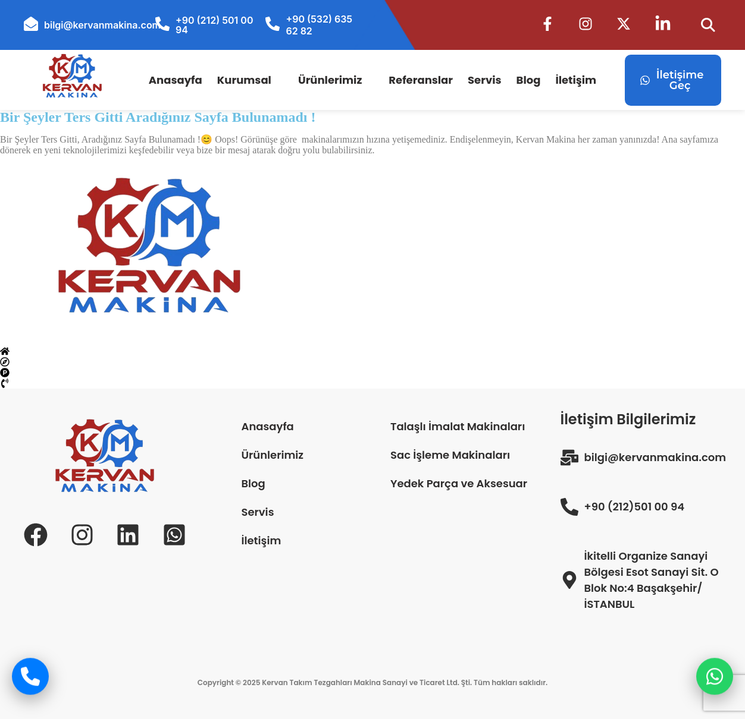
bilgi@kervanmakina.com (102, 25)
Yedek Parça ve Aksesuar (458, 483)
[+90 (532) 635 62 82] (272, 24)
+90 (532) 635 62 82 (319, 25)
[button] (250, 80)
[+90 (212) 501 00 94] (162, 24)
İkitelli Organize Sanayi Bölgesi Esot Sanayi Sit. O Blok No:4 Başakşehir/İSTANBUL (651, 579)
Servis (484, 79)
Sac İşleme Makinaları (450, 454)
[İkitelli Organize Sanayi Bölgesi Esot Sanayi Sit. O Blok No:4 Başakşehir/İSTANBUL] (569, 580)
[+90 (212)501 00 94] (569, 507)
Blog (529, 79)
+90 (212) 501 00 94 (214, 24)
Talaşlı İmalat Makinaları (457, 426)
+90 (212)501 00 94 (634, 506)
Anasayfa (175, 79)
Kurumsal (244, 79)
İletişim (575, 79)
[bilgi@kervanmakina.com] (31, 24)
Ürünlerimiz (330, 79)
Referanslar (421, 79)
